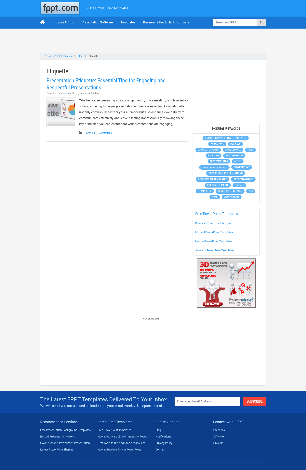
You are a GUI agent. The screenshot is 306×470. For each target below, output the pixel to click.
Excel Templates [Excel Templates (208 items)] (234, 155)
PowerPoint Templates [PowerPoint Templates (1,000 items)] (212, 179)
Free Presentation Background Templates (65, 430)
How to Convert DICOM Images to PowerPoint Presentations (123, 436)
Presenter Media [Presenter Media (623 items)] (217, 185)
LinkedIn (218, 443)
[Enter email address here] (207, 401)
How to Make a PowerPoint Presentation (65, 443)
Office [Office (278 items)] (237, 161)
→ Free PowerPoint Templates (107, 8)
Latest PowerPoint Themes (56, 449)
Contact (160, 449)
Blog (80, 56)
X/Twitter (219, 436)
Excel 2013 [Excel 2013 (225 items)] (213, 155)
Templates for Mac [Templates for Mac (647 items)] (230, 191)
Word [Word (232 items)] (215, 197)
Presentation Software (97, 22)
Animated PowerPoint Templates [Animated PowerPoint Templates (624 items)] (225, 138)
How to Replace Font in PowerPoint (119, 449)
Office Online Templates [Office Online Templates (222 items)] (214, 167)
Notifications (163, 436)
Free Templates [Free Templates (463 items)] (219, 161)
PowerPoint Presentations (98, 133)
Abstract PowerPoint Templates (214, 250)
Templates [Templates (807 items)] (204, 191)
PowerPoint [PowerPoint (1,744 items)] (242, 167)
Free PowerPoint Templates (57, 56)
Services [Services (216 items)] (239, 185)
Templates (128, 22)
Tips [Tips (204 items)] (251, 191)
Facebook (219, 430)
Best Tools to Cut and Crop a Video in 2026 (123, 443)
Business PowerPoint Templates (214, 223)
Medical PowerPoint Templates (214, 232)
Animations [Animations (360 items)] (217, 144)
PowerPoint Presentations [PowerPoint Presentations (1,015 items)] (225, 173)
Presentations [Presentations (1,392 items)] (243, 179)
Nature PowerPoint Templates (213, 241)
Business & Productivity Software (166, 22)
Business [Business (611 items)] (235, 143)
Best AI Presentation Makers (57, 436)
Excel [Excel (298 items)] (250, 150)
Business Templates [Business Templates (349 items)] (208, 150)
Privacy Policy (163, 443)
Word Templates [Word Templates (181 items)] (231, 197)
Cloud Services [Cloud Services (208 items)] (233, 150)
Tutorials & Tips (63, 22)
